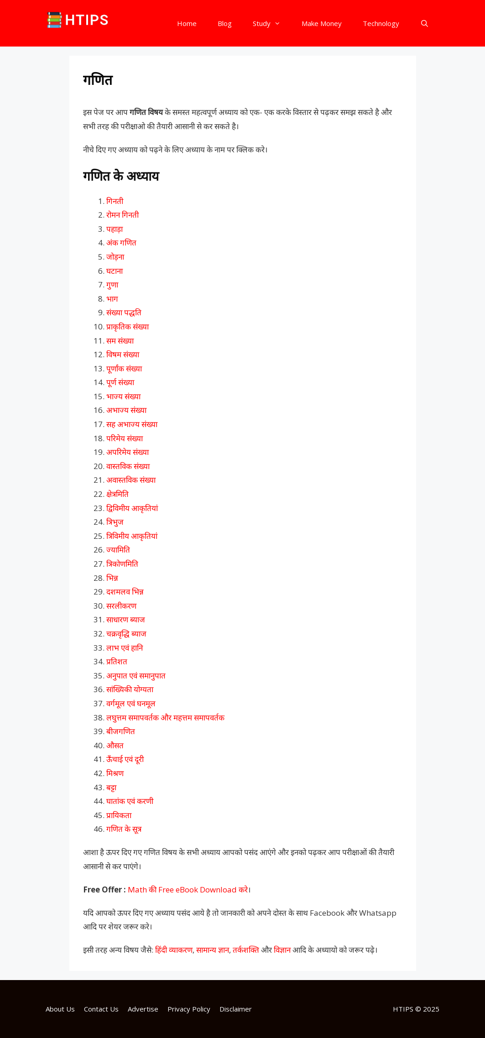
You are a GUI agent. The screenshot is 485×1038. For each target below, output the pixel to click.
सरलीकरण (121, 605)
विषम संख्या (122, 354)
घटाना (114, 271)
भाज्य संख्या (123, 396)
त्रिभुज (115, 521)
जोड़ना (115, 256)
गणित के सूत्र (123, 829)
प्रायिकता (118, 815)
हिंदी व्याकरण (174, 949)
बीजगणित (120, 731)
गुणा (112, 284)
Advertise (143, 1008)
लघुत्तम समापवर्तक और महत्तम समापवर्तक (165, 717)
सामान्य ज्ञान (212, 949)
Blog (225, 23)
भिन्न (112, 578)
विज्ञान (282, 949)
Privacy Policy (188, 1008)
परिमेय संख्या (124, 438)
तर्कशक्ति (246, 949)
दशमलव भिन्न (125, 591)
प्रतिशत (116, 661)
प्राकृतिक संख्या (127, 326)
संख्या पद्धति (123, 312)
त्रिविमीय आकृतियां (131, 536)
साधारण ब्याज (125, 619)
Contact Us (101, 1008)
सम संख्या (120, 340)
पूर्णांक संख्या (124, 368)
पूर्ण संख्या (120, 382)
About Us (60, 1008)
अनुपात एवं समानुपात (136, 675)
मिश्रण (115, 773)
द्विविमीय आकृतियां (132, 508)
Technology (381, 23)
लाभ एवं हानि (124, 647)
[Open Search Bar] (424, 23)
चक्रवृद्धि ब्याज (126, 633)
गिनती (114, 201)
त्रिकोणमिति (122, 563)
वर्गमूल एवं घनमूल (131, 703)
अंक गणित (121, 242)
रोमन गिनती (122, 214)
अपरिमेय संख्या (127, 452)
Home (187, 23)
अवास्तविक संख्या (131, 480)
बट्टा (111, 787)
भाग (112, 298)
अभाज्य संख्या (126, 410)
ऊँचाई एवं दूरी (125, 759)
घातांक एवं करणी (129, 801)
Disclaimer (235, 1008)
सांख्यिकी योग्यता (129, 689)
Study (272, 23)
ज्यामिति (118, 549)
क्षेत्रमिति (117, 494)
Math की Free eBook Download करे (188, 889)
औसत (115, 745)
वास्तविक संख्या (128, 466)
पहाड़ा (114, 229)
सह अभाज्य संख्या (131, 424)
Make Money (322, 23)
